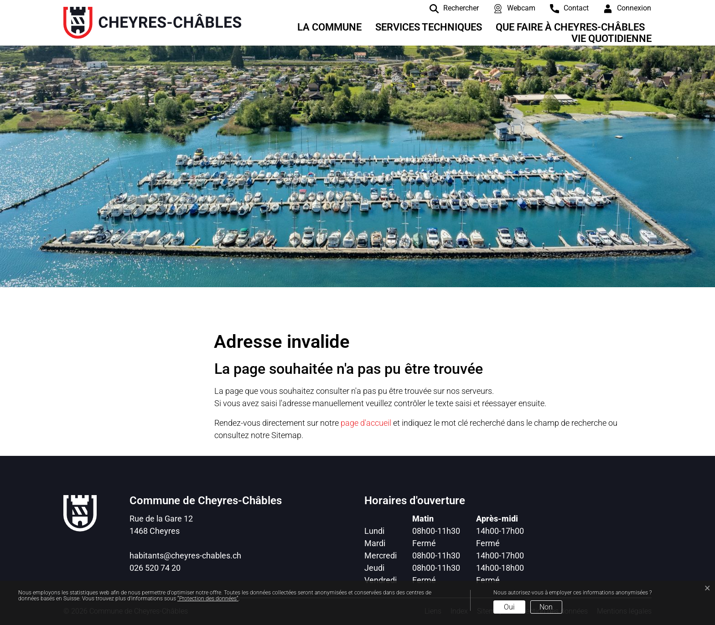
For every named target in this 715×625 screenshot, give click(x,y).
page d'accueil (366, 423)
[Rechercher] (447, 8)
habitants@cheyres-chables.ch (185, 555)
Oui (509, 607)
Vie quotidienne (611, 38)
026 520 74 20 (155, 568)
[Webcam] (507, 8)
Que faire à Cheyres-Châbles (570, 27)
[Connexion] (620, 8)
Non (546, 607)
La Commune (329, 27)
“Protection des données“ (207, 598)
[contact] (562, 8)
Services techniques (428, 27)
